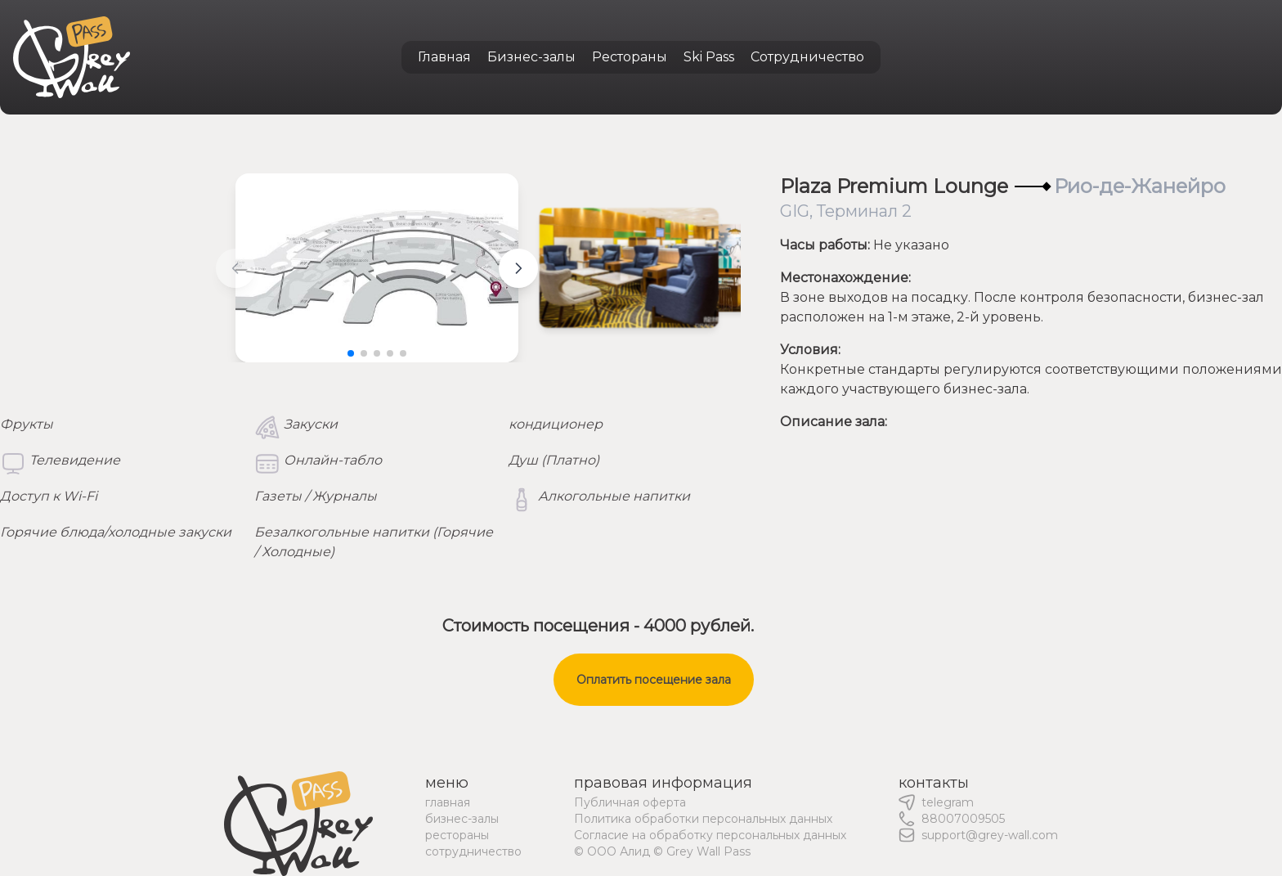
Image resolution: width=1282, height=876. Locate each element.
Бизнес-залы (531, 57)
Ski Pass (709, 57)
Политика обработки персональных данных (703, 818)
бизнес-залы (462, 818)
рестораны (457, 835)
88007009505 (963, 818)
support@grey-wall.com (989, 835)
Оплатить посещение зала (653, 679)
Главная (444, 57)
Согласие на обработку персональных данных (710, 835)
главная (447, 802)
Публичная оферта (630, 802)
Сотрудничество (807, 57)
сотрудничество (473, 851)
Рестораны (629, 57)
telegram (947, 802)
